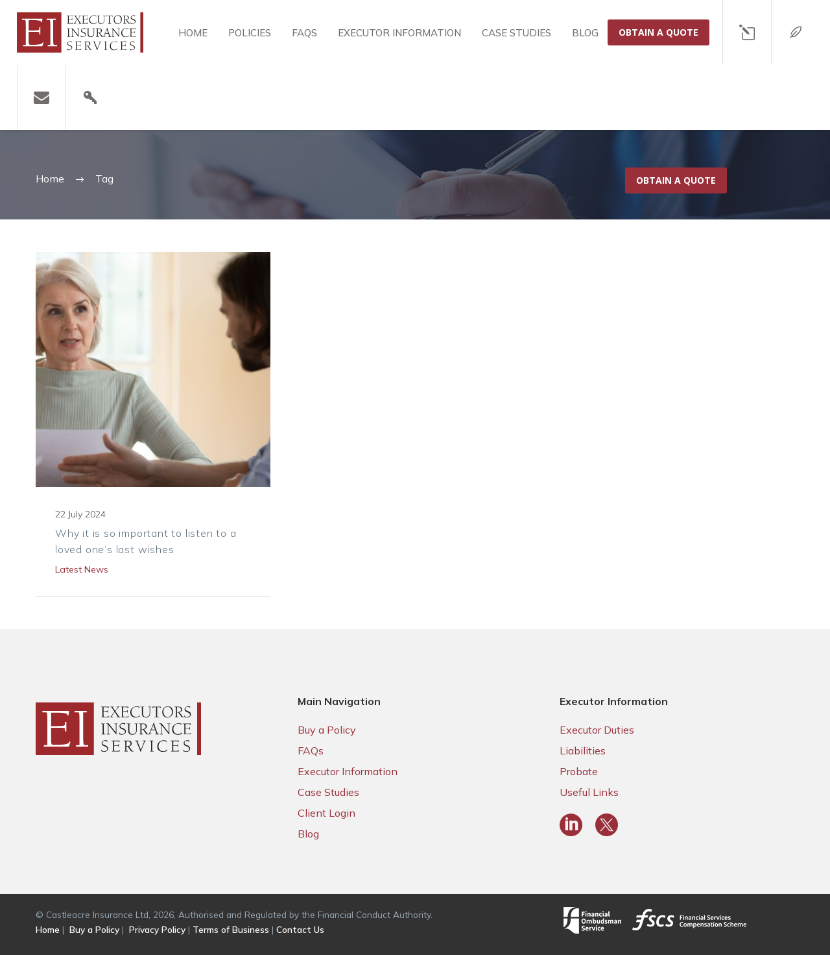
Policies (249, 33)
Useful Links (589, 792)
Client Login (326, 812)
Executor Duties (597, 729)
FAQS (304, 33)
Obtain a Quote (676, 180)
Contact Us (300, 929)
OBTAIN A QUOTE (658, 32)
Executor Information (399, 33)
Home (193, 33)
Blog (585, 33)
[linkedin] (571, 824)
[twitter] (606, 824)
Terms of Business (231, 929)
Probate (579, 771)
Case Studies (516, 33)
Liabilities (583, 750)
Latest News (81, 569)
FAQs (311, 750)
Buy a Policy (327, 729)
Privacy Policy (157, 929)
